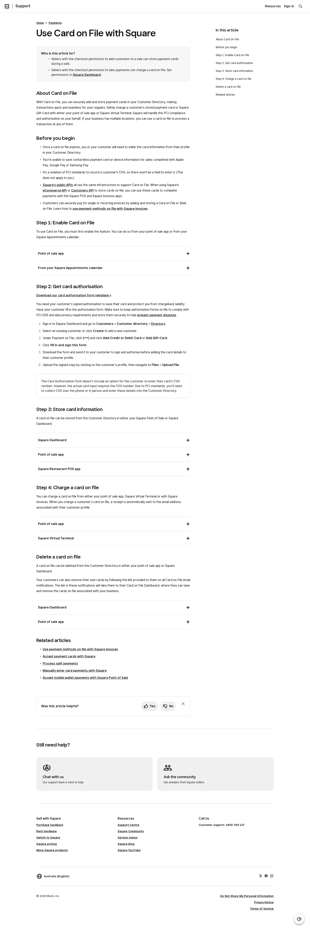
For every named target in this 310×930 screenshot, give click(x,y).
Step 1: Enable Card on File (232, 55)
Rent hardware (46, 831)
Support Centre (128, 825)
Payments (55, 22)
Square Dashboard (87, 75)
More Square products (52, 850)
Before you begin (226, 47)
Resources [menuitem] (273, 6)
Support (22, 6)
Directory (158, 324)
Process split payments (60, 663)
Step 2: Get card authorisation (234, 63)
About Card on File (227, 39)
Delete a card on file (228, 86)
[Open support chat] (299, 919)
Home (40, 22)
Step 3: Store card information (234, 70)
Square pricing (46, 843)
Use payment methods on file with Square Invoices (80, 649)
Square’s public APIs (58, 185)
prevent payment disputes (156, 315)
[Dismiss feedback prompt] (183, 703)
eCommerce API (55, 190)
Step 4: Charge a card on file (233, 78)
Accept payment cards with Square (69, 656)
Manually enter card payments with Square (75, 670)
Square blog (126, 843)
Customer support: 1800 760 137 (222, 825)
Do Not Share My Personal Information (247, 896)
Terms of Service (262, 908)
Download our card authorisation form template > (73, 295)
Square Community (131, 831)
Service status (128, 837)
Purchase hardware (49, 825)
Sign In (289, 6)
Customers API (82, 190)
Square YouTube (129, 850)
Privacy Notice (264, 902)
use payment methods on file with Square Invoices (110, 209)
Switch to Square (48, 837)
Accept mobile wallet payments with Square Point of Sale (85, 678)
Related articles (225, 94)
